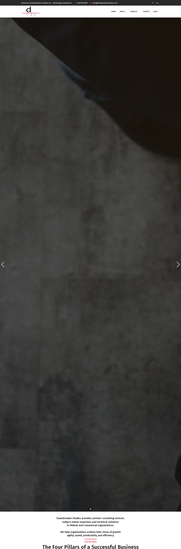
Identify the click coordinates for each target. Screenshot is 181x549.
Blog (156, 11)
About (123, 11)
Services (134, 11)
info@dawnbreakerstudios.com (103, 3)
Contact (146, 11)
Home (113, 11)
